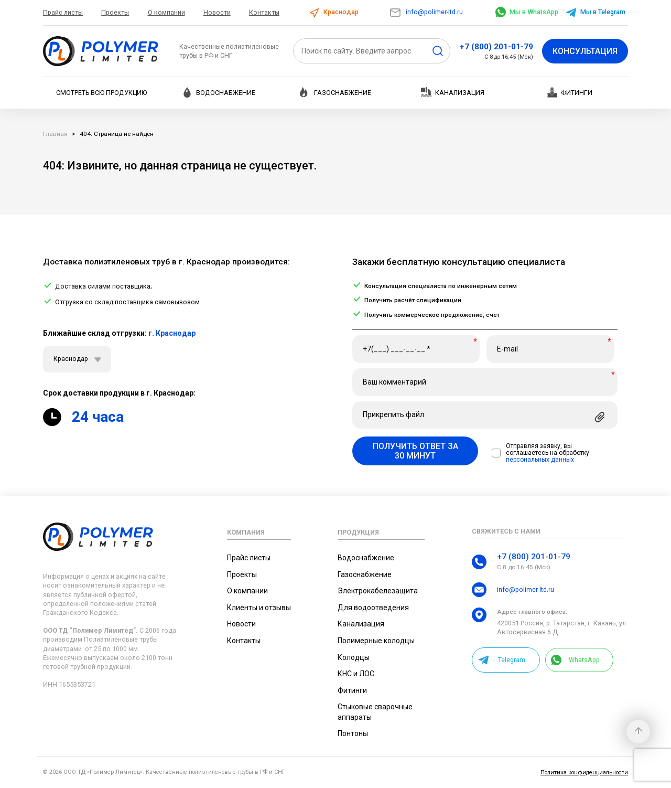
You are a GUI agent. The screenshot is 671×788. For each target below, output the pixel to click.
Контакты (264, 12)
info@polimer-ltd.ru (426, 12)
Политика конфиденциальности (584, 772)
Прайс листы (63, 12)
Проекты (115, 12)
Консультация (585, 51)
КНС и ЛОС (356, 673)
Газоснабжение (335, 92)
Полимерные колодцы (376, 640)
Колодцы (354, 657)
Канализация (452, 92)
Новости (217, 12)
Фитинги (569, 92)
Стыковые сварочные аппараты (375, 711)
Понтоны (353, 733)
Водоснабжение (218, 92)
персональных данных (540, 459)
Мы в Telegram (595, 12)
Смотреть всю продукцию (101, 93)
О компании (166, 12)
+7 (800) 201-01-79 (496, 46)
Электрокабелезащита (378, 591)
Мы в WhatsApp (526, 12)
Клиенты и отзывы (259, 607)
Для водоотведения (373, 607)
